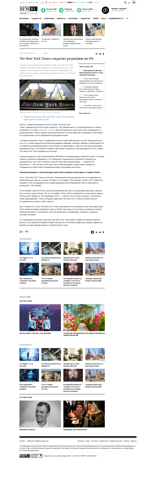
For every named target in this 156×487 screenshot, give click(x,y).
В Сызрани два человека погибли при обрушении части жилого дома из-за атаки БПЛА (29, 42)
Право (96, 18)
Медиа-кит (104, 441)
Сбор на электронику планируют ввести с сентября (93, 41)
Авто (103, 18)
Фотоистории (26, 301)
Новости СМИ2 (25, 297)
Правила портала (115, 441)
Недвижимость (116, 18)
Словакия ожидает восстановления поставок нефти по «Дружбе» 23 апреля (91, 89)
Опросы (133, 441)
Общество (85, 18)
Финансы (61, 18)
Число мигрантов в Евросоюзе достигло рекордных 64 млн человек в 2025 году (90, 98)
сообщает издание (46, 130)
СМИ (45, 53)
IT (127, 18)
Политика (73, 18)
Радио (87, 441)
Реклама (80, 441)
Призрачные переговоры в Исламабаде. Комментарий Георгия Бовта (73, 42)
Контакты (94, 441)
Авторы (126, 441)
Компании (49, 18)
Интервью (24, 18)
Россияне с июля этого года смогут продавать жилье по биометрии (90, 107)
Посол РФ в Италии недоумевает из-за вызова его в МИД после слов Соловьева (91, 81)
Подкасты (36, 18)
